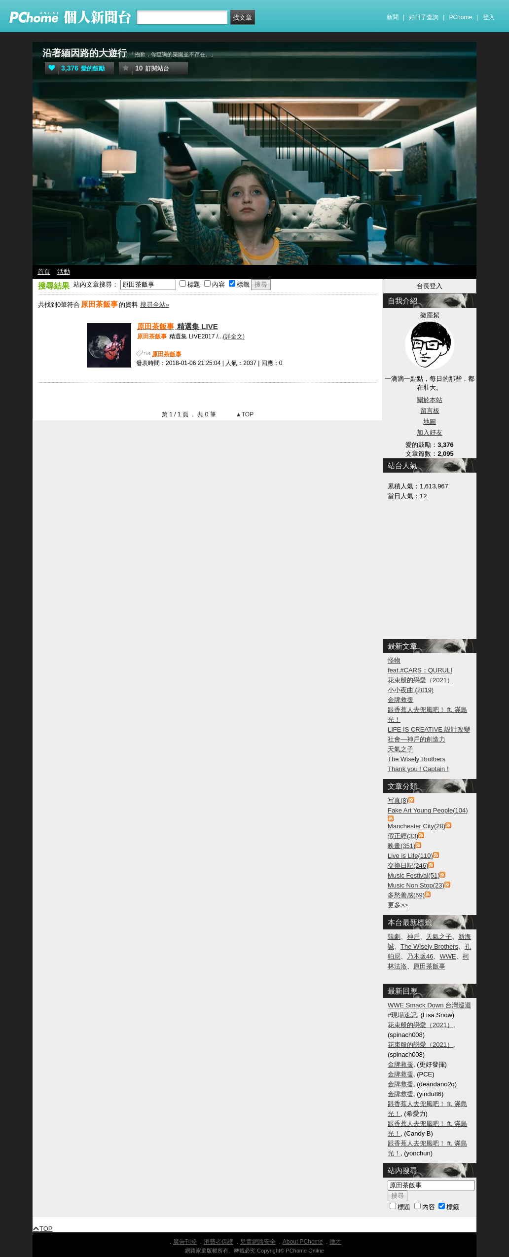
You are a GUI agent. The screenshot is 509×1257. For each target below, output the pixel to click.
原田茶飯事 (429, 966)
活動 (63, 271)
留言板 (429, 410)
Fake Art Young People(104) (428, 810)
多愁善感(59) (406, 895)
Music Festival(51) (413, 875)
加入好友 (429, 432)
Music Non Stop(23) (416, 885)
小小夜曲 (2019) (411, 690)
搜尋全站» (154, 304)
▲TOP (244, 414)
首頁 (43, 271)
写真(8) (398, 800)
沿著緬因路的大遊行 (84, 53)
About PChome (303, 1241)
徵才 (335, 1241)
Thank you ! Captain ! (418, 769)
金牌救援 (400, 699)
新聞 (393, 17)
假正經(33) (403, 836)
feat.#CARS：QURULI (420, 670)
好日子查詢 (423, 17)
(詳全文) (234, 336)
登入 (489, 17)
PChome (460, 17)
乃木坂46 (420, 956)
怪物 (394, 660)
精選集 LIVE (177, 326)
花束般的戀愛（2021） (420, 680)
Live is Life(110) (410, 855)
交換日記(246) (408, 865)
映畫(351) (401, 846)
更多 (398, 905)
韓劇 (394, 936)
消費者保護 (218, 1241)
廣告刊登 (185, 1241)
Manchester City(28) (416, 826)
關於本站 (429, 400)
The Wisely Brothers (416, 759)
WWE (447, 956)
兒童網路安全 (258, 1241)
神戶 (413, 936)
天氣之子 (400, 749)
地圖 (429, 421)
